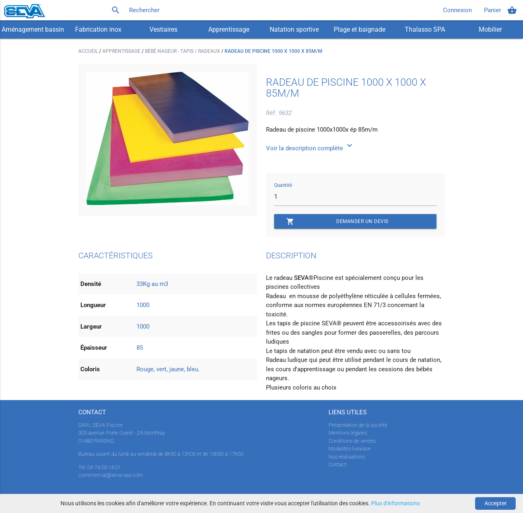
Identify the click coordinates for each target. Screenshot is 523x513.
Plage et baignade (359, 29)
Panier (500, 10)
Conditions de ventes (352, 441)
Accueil (88, 51)
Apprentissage (228, 29)
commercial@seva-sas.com (110, 475)
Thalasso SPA (425, 29)
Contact (337, 464)
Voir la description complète (310, 148)
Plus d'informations (395, 503)
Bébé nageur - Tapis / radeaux (183, 51)
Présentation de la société (357, 425)
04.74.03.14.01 (104, 467)
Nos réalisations (346, 457)
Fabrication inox (98, 29)
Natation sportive (294, 29)
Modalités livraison (349, 449)
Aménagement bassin (33, 29)
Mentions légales (347, 433)
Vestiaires (163, 29)
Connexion (457, 10)
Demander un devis (337, 221)
